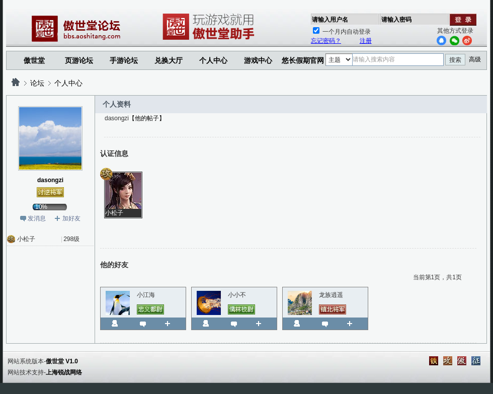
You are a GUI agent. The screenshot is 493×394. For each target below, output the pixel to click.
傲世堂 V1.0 (62, 361)
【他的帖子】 (147, 118)
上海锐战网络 (64, 372)
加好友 (71, 218)
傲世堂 (34, 60)
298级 (71, 239)
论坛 (37, 83)
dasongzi (50, 180)
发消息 (37, 218)
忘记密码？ (326, 40)
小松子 (26, 239)
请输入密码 (396, 19)
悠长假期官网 (303, 60)
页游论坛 (79, 60)
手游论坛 (124, 60)
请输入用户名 (330, 19)
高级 (475, 59)
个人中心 (68, 83)
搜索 (455, 59)
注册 (366, 40)
